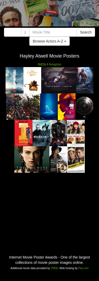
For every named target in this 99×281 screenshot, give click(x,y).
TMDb (54, 268)
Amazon (55, 64)
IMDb (42, 64)
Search (86, 32)
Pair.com (83, 268)
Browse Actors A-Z (49, 41)
